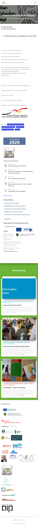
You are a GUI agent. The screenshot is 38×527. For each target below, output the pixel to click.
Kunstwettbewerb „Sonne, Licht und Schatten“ (14, 206)
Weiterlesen (21, 354)
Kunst (31, 383)
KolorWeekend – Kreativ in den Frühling (13, 211)
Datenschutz (22, 520)
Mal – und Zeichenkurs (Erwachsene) (16, 178)
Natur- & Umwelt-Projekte (8, 129)
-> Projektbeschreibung (9, 226)
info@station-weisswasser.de (10, 251)
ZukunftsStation (7, 302)
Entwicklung (12, 301)
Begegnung (6, 301)
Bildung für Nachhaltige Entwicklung (15, 124)
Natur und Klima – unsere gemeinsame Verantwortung (17, 214)
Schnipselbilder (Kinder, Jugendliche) (17, 191)
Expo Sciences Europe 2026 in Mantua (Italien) (15, 209)
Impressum (15, 520)
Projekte (17, 129)
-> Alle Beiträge (7, 219)
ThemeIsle (24, 523)
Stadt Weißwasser (7, 432)
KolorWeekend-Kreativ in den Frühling (17, 166)
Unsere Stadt (24, 301)
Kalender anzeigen (7, 195)
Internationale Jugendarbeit (23, 342)
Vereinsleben (30, 301)
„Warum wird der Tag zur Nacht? (11, 203)
